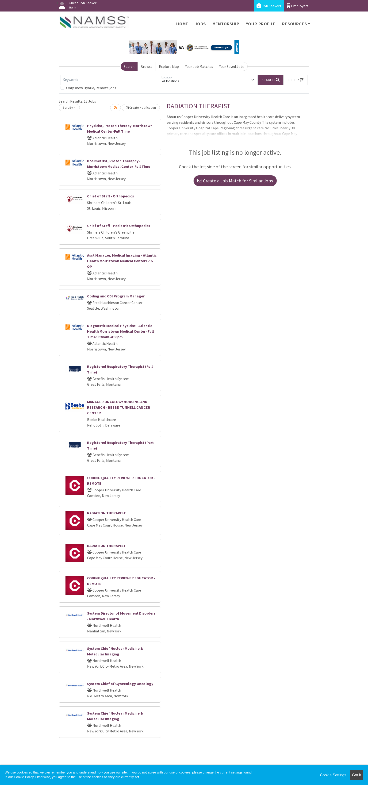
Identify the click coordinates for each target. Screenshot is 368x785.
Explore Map (169, 66)
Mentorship (225, 24)
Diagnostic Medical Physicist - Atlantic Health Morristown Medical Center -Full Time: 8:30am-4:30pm (120, 331)
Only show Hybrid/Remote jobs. (91, 87)
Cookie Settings (333, 775)
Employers (297, 6)
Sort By (68, 107)
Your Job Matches (199, 66)
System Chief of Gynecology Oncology (120, 683)
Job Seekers (269, 6)
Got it (356, 775)
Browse (147, 66)
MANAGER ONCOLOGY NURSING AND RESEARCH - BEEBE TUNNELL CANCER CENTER (118, 407)
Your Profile (261, 24)
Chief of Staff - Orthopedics (110, 196)
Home (182, 24)
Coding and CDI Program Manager (116, 296)
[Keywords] (110, 80)
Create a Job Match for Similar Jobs (235, 181)
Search (129, 66)
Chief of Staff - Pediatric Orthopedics (118, 225)
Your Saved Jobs (231, 66)
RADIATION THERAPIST (106, 513)
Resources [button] (294, 24)
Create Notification (141, 107)
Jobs (200, 24)
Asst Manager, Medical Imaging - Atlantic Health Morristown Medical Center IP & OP (122, 261)
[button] (295, 80)
